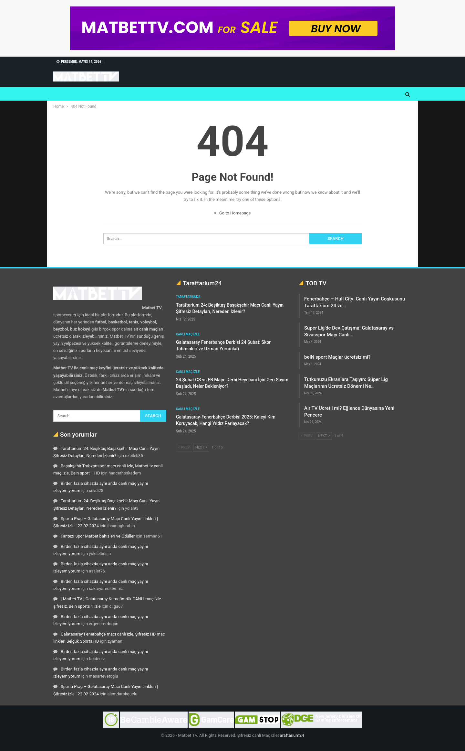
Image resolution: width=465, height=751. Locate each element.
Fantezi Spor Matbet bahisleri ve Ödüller (98, 536)
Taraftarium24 (188, 297)
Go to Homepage (232, 213)
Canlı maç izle (188, 334)
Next (201, 447)
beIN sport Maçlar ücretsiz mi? (337, 357)
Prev (184, 447)
